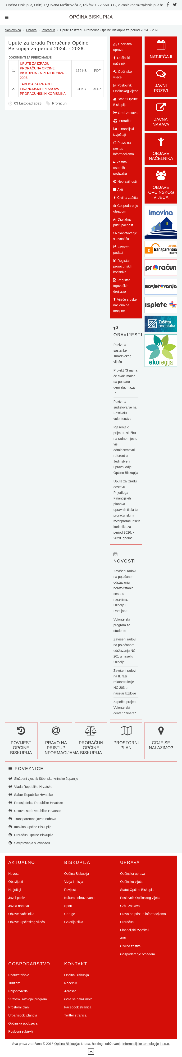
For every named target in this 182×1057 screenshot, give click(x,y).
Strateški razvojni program (27, 999)
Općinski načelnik (121, 60)
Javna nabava (161, 117)
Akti (118, 189)
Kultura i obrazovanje (80, 898)
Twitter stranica (75, 1015)
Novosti (13, 874)
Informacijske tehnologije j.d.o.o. (146, 1044)
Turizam (14, 983)
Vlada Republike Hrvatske (30, 787)
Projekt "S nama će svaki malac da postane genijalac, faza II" (125, 381)
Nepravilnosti (125, 181)
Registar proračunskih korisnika (122, 266)
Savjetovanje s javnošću (125, 236)
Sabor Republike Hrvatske (31, 795)
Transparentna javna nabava (32, 819)
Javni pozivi (161, 83)
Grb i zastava (125, 113)
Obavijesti (15, 882)
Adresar (70, 991)
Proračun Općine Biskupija (91, 742)
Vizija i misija (73, 882)
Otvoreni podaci (121, 249)
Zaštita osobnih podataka (120, 167)
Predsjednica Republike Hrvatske (36, 803)
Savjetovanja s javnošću (29, 843)
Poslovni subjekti (20, 1031)
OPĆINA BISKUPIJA (91, 16)
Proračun (48, 30)
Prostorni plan (126, 740)
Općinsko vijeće (122, 74)
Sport (68, 906)
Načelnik (70, 983)
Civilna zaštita (125, 198)
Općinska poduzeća (22, 1023)
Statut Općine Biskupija (125, 102)
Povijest (70, 890)
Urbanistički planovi (22, 1015)
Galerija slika (73, 922)
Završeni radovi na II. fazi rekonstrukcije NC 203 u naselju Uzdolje (125, 682)
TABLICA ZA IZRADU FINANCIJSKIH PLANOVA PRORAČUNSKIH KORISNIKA (43, 88)
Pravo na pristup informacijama (123, 148)
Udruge (69, 914)
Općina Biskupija (76, 874)
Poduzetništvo (18, 975)
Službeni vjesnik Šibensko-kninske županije (43, 778)
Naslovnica (13, 30)
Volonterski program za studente (122, 625)
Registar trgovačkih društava (121, 285)
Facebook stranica (77, 1007)
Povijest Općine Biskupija (21, 742)
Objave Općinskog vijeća (26, 922)
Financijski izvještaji (123, 131)
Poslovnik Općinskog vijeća (125, 88)
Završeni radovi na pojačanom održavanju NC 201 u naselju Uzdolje (125, 650)
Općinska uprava (122, 47)
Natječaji (14, 890)
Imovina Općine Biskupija (30, 827)
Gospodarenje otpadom (125, 208)
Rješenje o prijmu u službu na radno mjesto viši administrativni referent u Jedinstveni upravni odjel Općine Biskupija (126, 450)
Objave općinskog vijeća (161, 187)
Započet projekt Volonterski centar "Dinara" (125, 707)
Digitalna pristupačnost (123, 222)
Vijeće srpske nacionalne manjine (125, 305)
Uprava (31, 30)
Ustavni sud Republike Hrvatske (35, 811)
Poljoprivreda (18, 991)
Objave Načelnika (161, 151)
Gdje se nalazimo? (161, 740)
